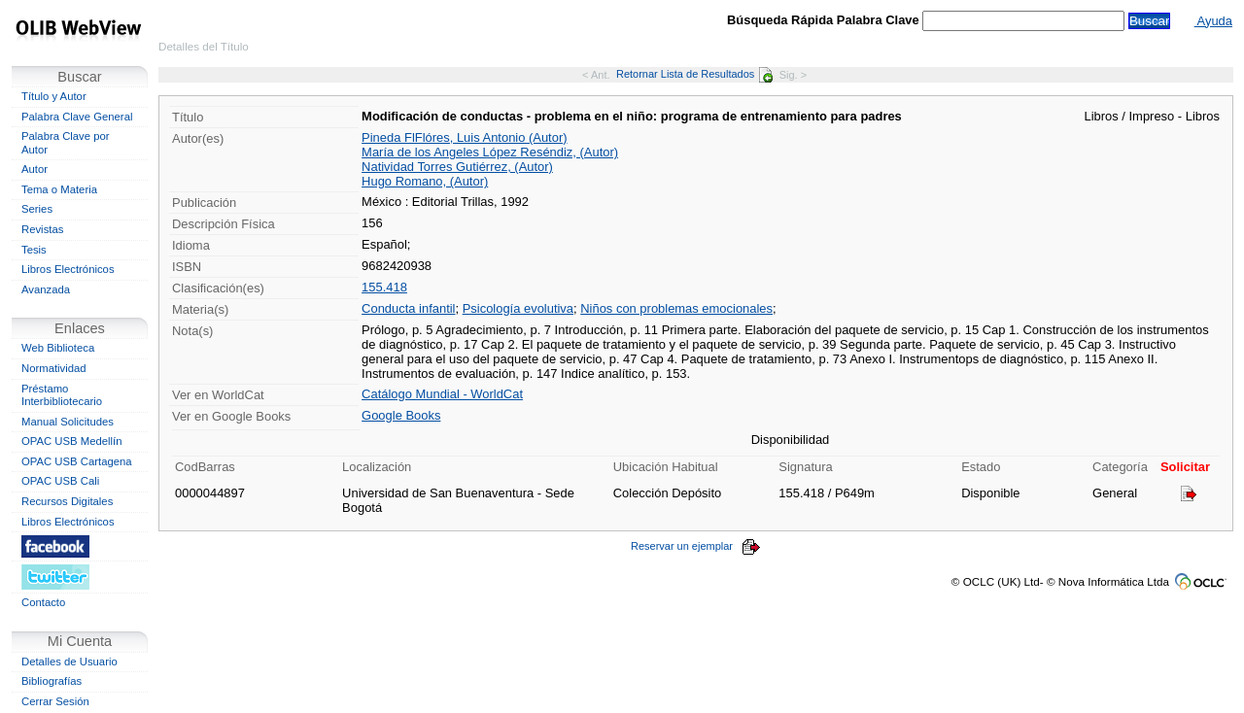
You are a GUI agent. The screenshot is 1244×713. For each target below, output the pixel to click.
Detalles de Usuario (69, 661)
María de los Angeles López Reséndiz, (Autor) (490, 152)
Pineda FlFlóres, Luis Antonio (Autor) (464, 137)
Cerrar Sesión (55, 701)
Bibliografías (51, 681)
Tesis (34, 249)
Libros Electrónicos (68, 269)
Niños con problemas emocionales (676, 308)
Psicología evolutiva (518, 308)
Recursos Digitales (67, 501)
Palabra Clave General (76, 116)
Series (36, 209)
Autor (34, 169)
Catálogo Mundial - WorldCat (442, 394)
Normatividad (53, 368)
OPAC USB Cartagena (76, 461)
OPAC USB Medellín (71, 441)
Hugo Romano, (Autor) (425, 181)
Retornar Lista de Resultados (694, 74)
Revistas (42, 229)
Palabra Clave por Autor (65, 142)
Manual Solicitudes (67, 421)
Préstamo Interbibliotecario (61, 395)
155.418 (384, 287)
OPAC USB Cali (60, 481)
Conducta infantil (408, 308)
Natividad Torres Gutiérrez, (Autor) (457, 166)
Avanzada (45, 289)
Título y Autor (53, 96)
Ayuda (1213, 21)
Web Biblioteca (57, 348)
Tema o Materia (59, 189)
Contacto (43, 602)
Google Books (401, 415)
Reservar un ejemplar (696, 546)
